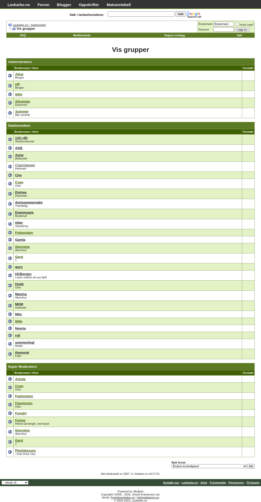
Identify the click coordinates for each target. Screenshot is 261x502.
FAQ (23, 35)
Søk (239, 35)
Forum (43, 5)
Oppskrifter (89, 5)
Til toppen (252, 482)
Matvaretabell (119, 5)
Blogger (64, 5)
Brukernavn (206, 23)
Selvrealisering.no (148, 497)
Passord (204, 29)
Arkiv (203, 482)
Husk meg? (245, 24)
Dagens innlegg (174, 35)
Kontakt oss (171, 482)
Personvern (236, 482)
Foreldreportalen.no (123, 497)
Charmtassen (25, 165)
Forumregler (218, 482)
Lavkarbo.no (19, 5)
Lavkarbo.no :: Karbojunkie (29, 24)
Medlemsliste (81, 35)
